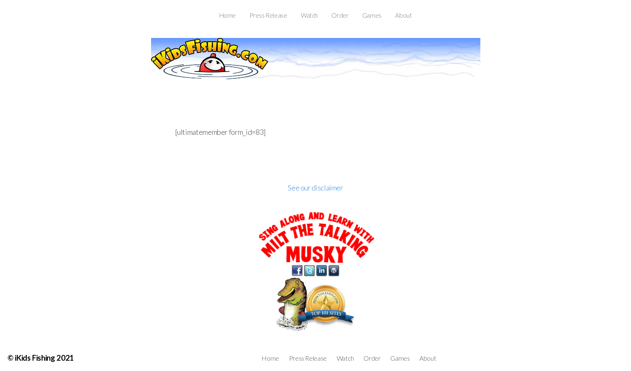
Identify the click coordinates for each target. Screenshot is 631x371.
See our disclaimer (315, 187)
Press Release (268, 15)
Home (227, 15)
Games (372, 15)
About (403, 15)
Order (339, 15)
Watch (309, 15)
